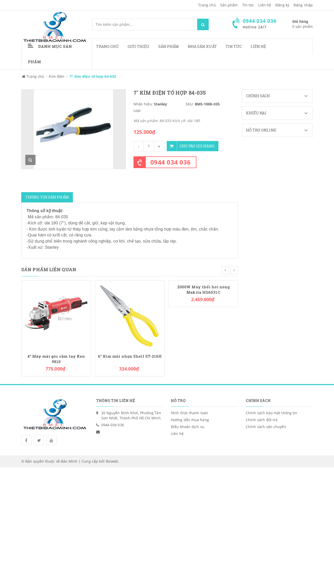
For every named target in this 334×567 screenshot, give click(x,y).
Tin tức (234, 46)
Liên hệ (258, 46)
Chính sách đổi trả (262, 419)
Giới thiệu (139, 46)
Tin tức (248, 5)
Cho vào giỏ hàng (191, 146)
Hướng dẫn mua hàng (190, 419)
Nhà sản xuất (202, 46)
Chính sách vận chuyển (266, 426)
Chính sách (279, 96)
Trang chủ (107, 46)
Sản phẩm (168, 46)
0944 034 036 (170, 162)
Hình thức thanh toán (189, 412)
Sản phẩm (229, 5)
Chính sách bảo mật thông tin (271, 412)
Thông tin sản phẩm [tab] (47, 197)
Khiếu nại (279, 113)
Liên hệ (264, 5)
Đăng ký (282, 5)
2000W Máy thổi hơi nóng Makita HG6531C (203, 289)
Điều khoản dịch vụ (187, 426)
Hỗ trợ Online (279, 130)
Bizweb (112, 461)
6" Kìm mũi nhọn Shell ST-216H (130, 356)
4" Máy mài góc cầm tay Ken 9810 (56, 359)
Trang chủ (207, 5)
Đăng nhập (303, 5)
